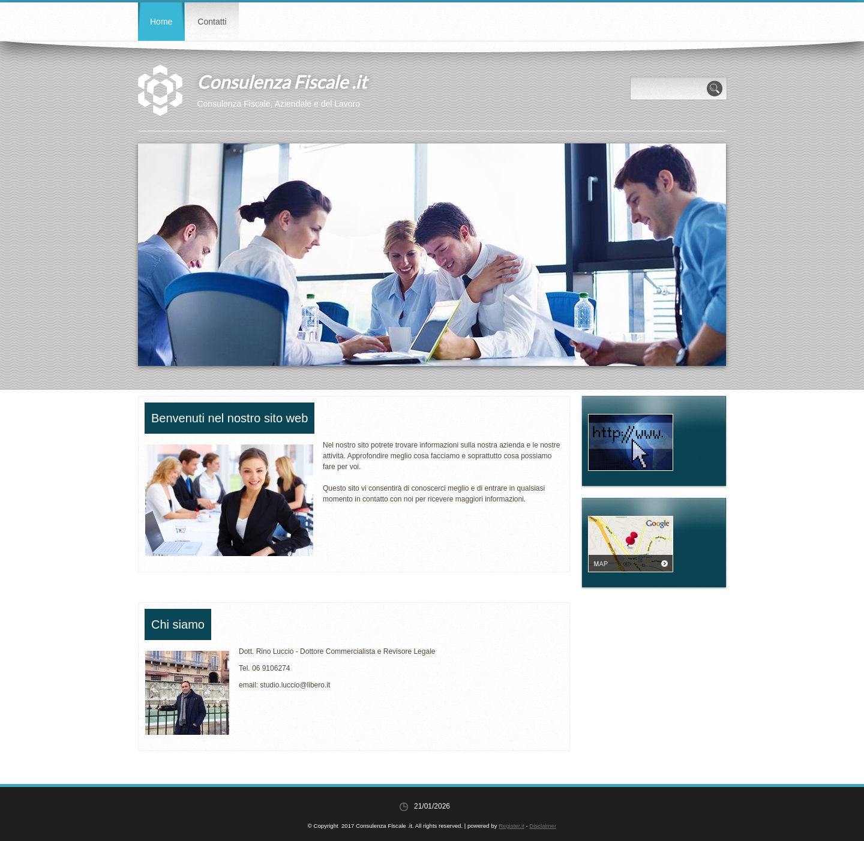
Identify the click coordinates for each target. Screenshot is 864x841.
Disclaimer (542, 825)
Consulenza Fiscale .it (282, 81)
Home (161, 21)
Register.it (511, 825)
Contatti (211, 21)
